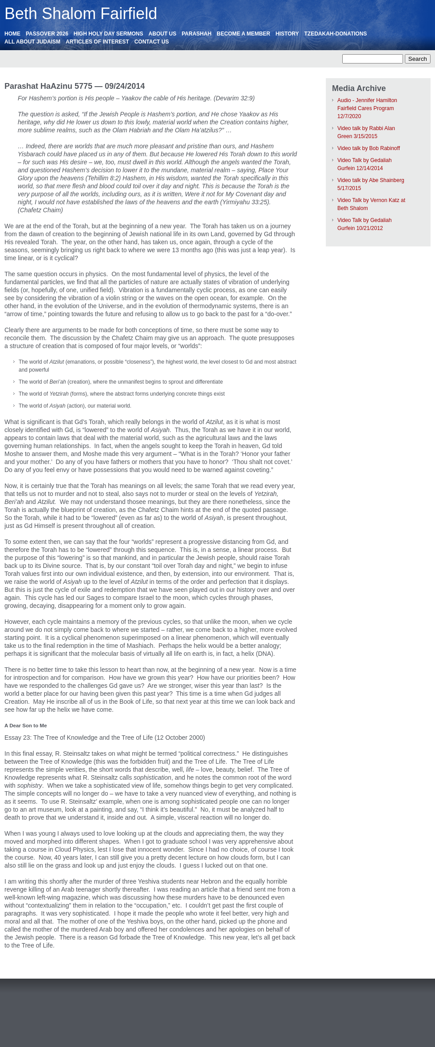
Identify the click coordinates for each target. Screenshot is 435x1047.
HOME (12, 34)
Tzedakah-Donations (335, 34)
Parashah (196, 34)
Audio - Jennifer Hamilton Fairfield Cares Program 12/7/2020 (367, 108)
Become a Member (243, 34)
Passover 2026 (47, 34)
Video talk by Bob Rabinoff (368, 148)
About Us (163, 34)
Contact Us (151, 42)
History (287, 34)
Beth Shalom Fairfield (80, 13)
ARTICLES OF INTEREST (97, 42)
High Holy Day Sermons (108, 34)
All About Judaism (32, 42)
